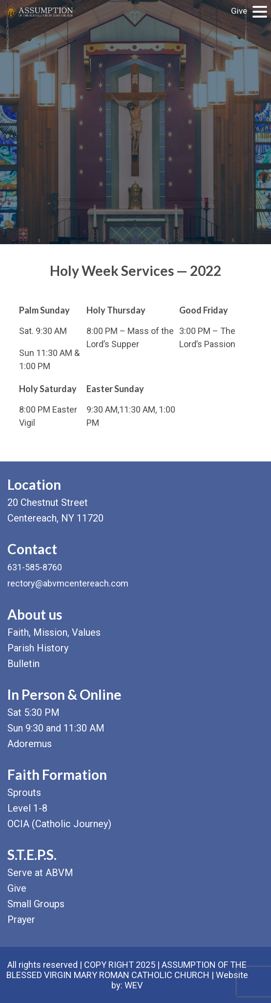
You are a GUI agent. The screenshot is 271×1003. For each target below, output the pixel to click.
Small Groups (35, 904)
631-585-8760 (34, 567)
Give (239, 11)
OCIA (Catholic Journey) (59, 824)
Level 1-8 (27, 808)
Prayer (21, 919)
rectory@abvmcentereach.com (67, 583)
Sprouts (24, 792)
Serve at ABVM (40, 872)
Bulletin (23, 663)
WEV (134, 985)
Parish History (37, 648)
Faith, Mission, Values (54, 632)
